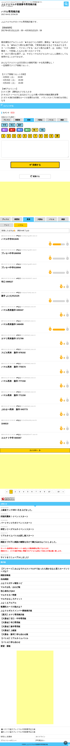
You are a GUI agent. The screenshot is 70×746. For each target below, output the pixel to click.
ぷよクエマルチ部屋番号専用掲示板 (19, 4)
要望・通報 (5, 646)
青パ (19, 130)
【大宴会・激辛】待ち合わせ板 (14, 634)
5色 (42, 130)
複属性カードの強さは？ (11, 607)
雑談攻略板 (5, 575)
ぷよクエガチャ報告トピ (11, 583)
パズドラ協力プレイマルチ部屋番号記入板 (19, 729)
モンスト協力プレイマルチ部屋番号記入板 (19, 732)
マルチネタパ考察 (8, 595)
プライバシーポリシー (9, 740)
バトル (51, 120)
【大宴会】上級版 (8, 630)
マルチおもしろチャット (11, 599)
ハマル (20, 225)
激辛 (19, 125)
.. (53, 492)
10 (49, 492)
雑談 (62, 120)
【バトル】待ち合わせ (10, 642)
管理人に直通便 (6, 737)
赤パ (12, 130)
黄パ (35, 130)
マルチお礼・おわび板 (10, 587)
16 (58, 492)
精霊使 (17, 120)
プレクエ (6, 120)
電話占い (42, 740)
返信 (18, 236)
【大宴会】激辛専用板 (10, 626)
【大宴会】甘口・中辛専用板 (13, 618)
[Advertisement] (35, 199)
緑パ (27, 130)
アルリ (6, 225)
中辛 (4, 125)
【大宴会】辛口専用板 (10, 622)
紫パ (4, 130)
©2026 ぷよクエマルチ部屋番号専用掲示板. (35, 744)
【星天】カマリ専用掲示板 (12, 615)
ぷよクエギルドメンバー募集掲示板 (16, 611)
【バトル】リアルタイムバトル (14, 638)
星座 (28, 120)
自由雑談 (4, 579)
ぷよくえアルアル (8, 603)
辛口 (12, 125)
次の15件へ (35, 450)
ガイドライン (40, 737)
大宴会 (40, 120)
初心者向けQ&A (8, 591)
